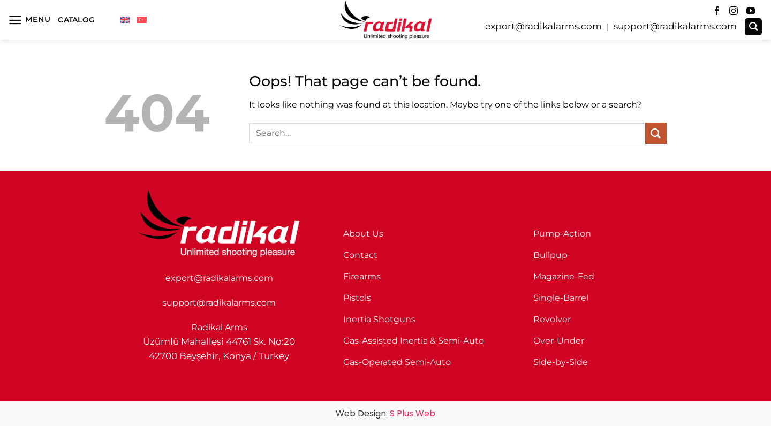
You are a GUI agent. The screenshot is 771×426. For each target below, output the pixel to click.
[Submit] (656, 133)
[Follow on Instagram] (733, 11)
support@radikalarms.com (675, 26)
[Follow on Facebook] (717, 11)
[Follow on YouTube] (751, 11)
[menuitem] (125, 19)
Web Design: (385, 413)
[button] (29, 20)
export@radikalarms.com (543, 26)
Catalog (76, 20)
